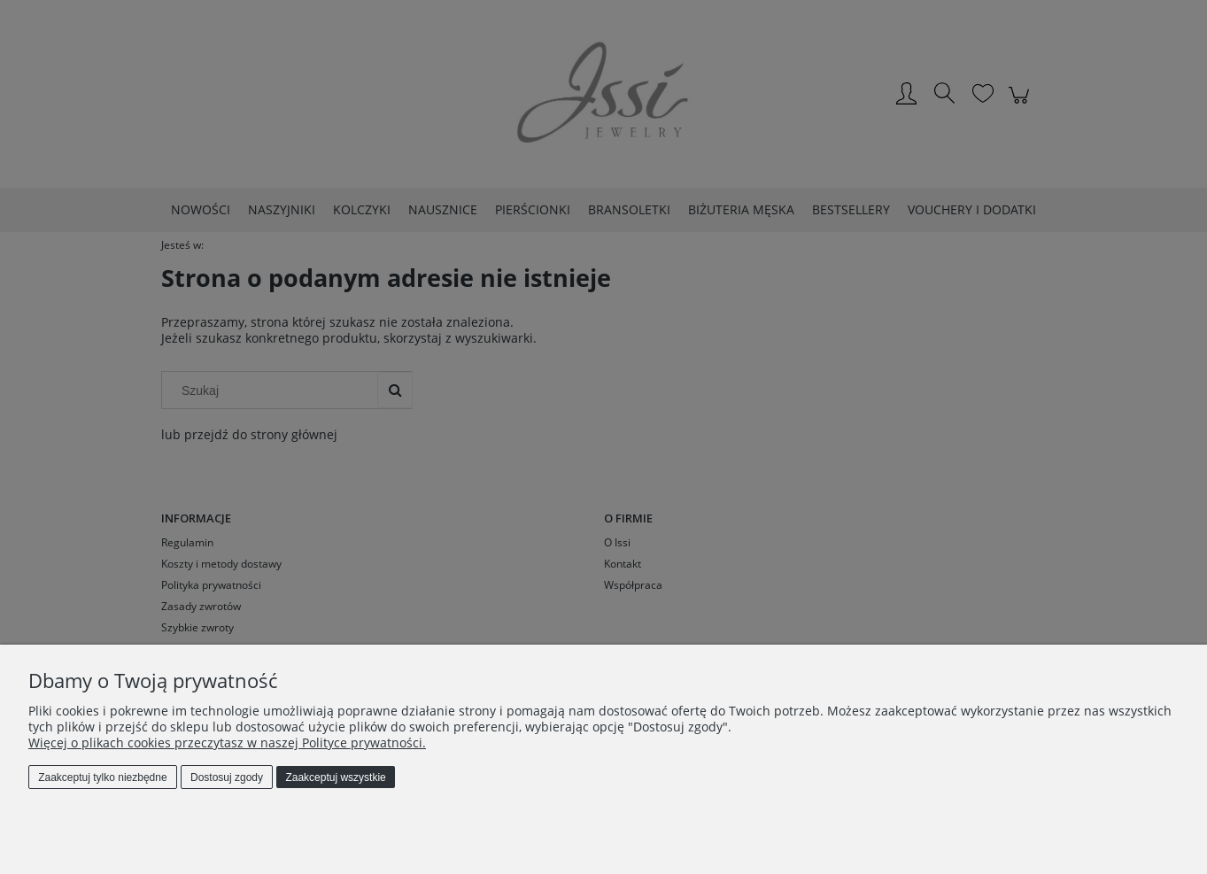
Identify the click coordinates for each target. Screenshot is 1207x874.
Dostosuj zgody (226, 777)
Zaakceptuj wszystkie (335, 777)
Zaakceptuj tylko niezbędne (102, 777)
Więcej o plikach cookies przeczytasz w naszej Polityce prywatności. (227, 742)
